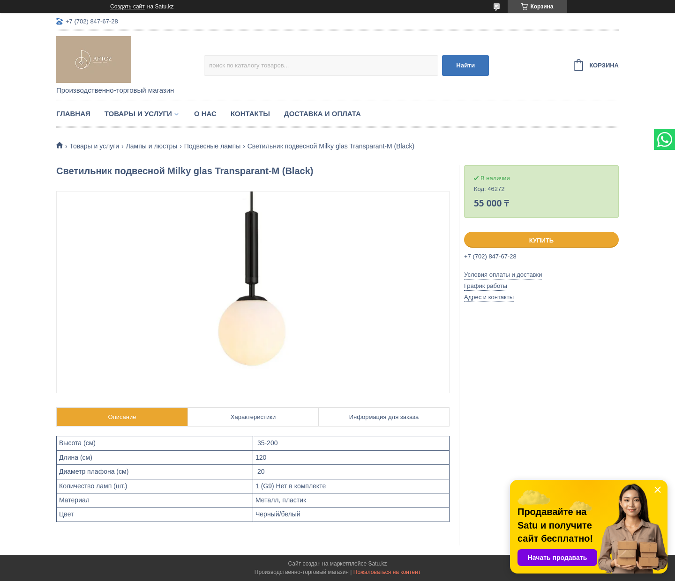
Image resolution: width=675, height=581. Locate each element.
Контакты (250, 113)
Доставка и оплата (322, 113)
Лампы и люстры (152, 146)
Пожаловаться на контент (386, 572)
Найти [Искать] (465, 65)
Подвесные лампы (212, 146)
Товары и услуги (138, 113)
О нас (205, 113)
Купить (541, 240)
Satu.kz (377, 563)
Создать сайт (127, 6)
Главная (73, 113)
